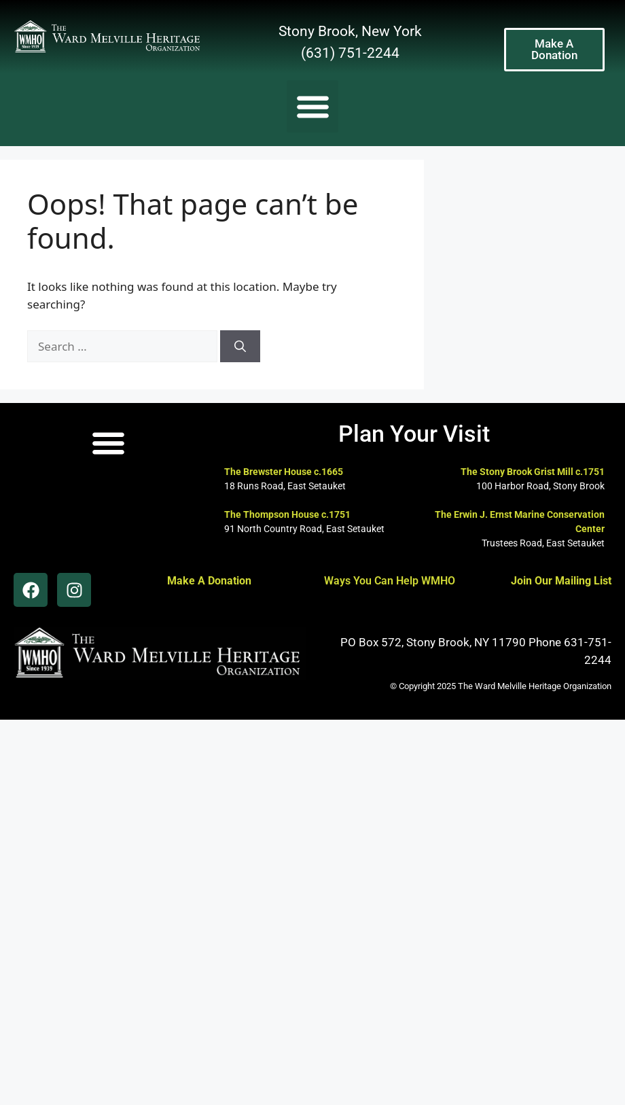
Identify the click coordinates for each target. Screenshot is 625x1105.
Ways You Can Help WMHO (389, 580)
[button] (313, 106)
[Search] (240, 346)
